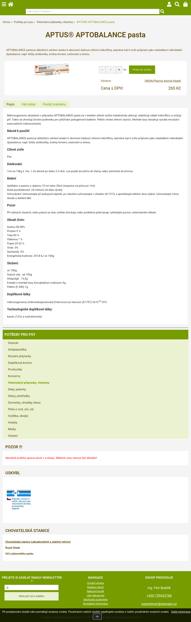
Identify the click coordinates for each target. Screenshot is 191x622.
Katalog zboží (95, 587)
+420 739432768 (159, 595)
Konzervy (14, 376)
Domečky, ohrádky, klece (24, 402)
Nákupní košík (95, 591)
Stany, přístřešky (19, 396)
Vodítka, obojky (18, 416)
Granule (13, 343)
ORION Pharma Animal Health (163, 80)
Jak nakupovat (96, 595)
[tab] (10, 104)
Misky (12, 429)
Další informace (180, 611)
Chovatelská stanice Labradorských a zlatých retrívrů (38, 541)
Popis (10, 104)
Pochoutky (15, 369)
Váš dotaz (28, 104)
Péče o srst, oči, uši (21, 409)
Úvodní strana (95, 583)
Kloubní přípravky (19, 356)
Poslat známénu (54, 104)
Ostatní (13, 435)
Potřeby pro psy (19, 334)
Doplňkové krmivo (20, 363)
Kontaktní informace (95, 603)
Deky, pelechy (17, 389)
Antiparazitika (17, 349)
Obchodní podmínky (95, 599)
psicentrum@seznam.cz (159, 604)
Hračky (12, 422)
